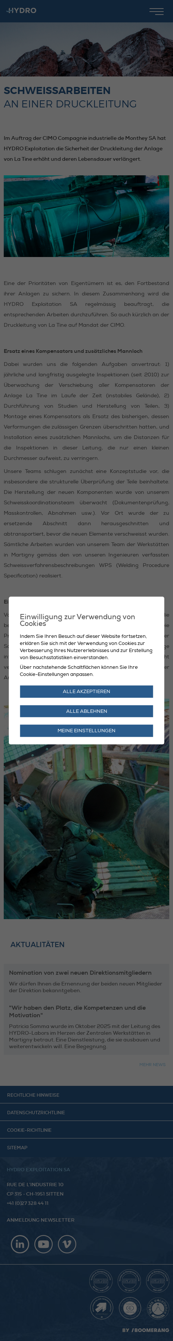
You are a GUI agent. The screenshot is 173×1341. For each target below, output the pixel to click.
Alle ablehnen (86, 711)
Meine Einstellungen (86, 731)
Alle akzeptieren (86, 691)
